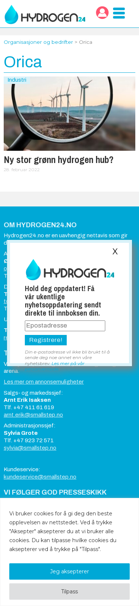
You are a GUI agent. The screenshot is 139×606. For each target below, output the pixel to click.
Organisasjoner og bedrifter (38, 42)
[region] (69, 552)
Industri (16, 80)
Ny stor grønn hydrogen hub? (58, 159)
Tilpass (69, 591)
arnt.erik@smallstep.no (33, 415)
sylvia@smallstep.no (30, 448)
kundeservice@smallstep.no (40, 477)
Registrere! (45, 339)
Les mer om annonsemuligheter (44, 382)
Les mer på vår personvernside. (55, 366)
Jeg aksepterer (69, 571)
